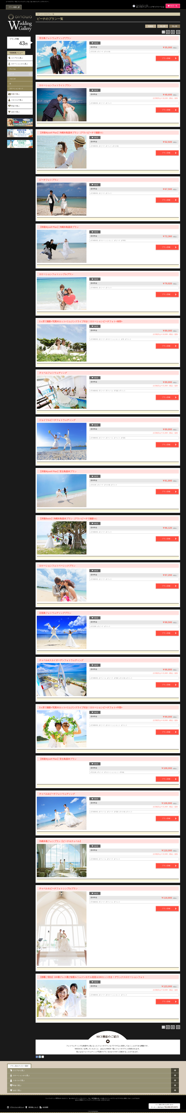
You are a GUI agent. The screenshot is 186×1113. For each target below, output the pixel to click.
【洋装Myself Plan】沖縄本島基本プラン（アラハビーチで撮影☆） (71, 132)
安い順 (174, 26)
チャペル (12, 69)
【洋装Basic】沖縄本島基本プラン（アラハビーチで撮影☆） (68, 518)
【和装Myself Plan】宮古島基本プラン (58, 759)
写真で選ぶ (15, 94)
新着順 (150, 26)
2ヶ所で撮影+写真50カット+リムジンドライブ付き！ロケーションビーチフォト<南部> (80, 321)
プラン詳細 (166, 58)
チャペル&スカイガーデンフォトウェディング (61, 660)
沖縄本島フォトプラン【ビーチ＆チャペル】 (60, 841)
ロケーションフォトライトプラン (55, 85)
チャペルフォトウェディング (53, 373)
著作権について (33, 1107)
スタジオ (12, 79)
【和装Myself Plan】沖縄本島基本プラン (59, 227)
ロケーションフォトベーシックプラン (57, 566)
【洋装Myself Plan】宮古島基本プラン (58, 471)
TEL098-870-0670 (171, 1107)
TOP (38, 14)
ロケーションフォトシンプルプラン (56, 274)
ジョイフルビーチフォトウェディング (57, 420)
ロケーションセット (16, 88)
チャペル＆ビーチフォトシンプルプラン (58, 888)
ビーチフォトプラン (48, 180)
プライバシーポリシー (17, 1107)
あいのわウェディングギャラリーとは (150, 6)
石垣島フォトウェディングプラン (55, 613)
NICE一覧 (173, 6)
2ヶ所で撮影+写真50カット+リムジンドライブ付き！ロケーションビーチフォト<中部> (80, 707)
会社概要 (45, 1107)
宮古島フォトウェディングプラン (55, 38)
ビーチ (11, 74)
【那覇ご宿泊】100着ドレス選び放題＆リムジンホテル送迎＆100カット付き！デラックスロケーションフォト (91, 977)
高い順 (162, 26)
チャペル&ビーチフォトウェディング (57, 794)
